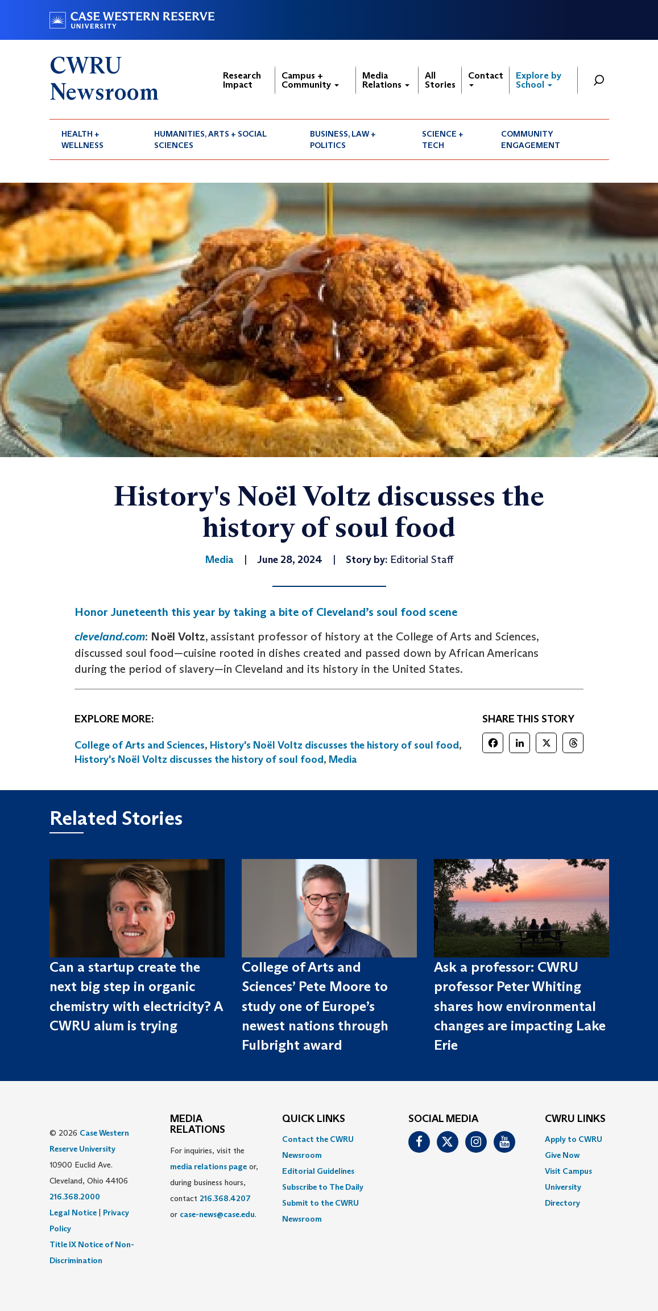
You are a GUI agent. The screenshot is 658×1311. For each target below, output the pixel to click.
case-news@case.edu (217, 1214)
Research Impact (242, 80)
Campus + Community (310, 80)
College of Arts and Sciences (140, 745)
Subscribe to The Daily (322, 1187)
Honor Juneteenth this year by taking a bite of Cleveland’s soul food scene (266, 612)
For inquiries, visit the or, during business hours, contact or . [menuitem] (214, 1182)
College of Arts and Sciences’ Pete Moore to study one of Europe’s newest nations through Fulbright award (315, 1006)
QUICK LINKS (313, 1119)
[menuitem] (96, 139)
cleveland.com (110, 636)
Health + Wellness (82, 139)
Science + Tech (443, 139)
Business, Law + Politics (343, 139)
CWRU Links (575, 1119)
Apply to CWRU (573, 1139)
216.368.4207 (225, 1198)
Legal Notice (73, 1212)
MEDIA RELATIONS (197, 1124)
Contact (485, 78)
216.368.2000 (74, 1196)
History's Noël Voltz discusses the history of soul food (334, 745)
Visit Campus (568, 1171)
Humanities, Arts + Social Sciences (210, 139)
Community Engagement (530, 139)
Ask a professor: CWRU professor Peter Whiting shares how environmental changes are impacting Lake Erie (520, 1006)
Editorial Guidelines (318, 1171)
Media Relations (385, 80)
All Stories (440, 80)
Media (343, 759)
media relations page (208, 1166)
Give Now (562, 1155)
